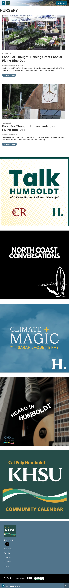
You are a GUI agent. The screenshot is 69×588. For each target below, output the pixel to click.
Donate (62, 3)
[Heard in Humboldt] (34, 411)
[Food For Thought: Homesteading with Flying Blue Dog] (33, 101)
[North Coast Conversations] (34, 265)
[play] (3, 585)
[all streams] (66, 585)
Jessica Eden (6, 65)
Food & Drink (6, 54)
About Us (7, 553)
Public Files (7, 562)
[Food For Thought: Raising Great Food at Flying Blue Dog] (33, 32)
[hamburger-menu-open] (3, 3)
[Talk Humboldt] (34, 191)
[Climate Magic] (34, 338)
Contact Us (7, 557)
